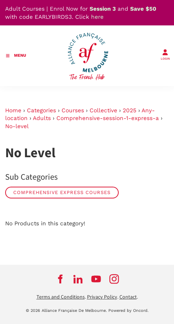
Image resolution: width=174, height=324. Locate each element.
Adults (42, 118)
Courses (73, 110)
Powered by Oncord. (128, 310)
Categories (41, 110)
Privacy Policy (102, 297)
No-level (17, 126)
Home (13, 110)
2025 (129, 110)
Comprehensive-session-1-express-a (107, 118)
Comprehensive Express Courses (62, 192)
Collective (103, 110)
